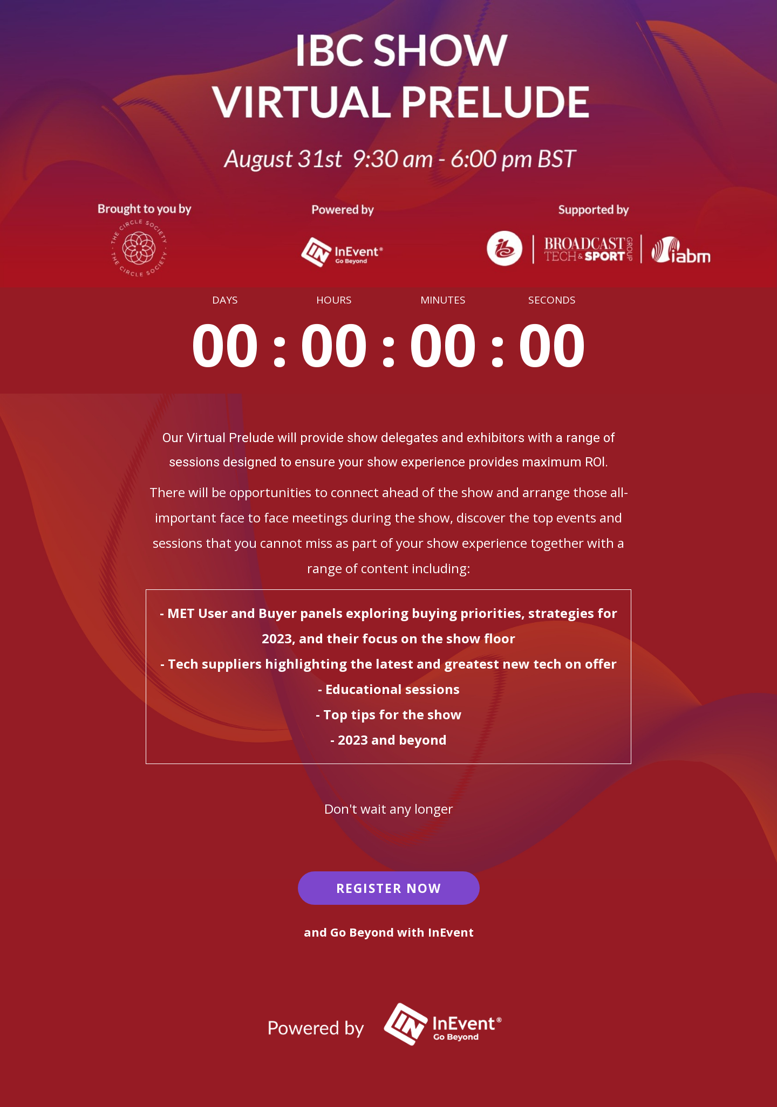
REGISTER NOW (388, 888)
